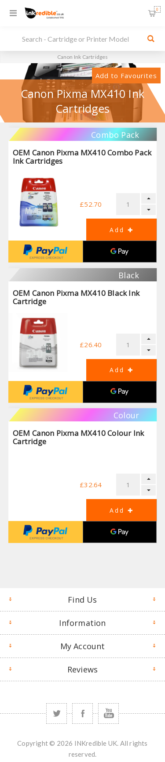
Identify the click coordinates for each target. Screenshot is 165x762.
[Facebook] (82, 713)
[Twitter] (56, 713)
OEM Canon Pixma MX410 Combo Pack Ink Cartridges (82, 156)
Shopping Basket (157, 9)
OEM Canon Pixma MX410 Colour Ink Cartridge (78, 437)
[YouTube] (108, 713)
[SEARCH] (80, 38)
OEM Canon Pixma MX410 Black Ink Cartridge (76, 297)
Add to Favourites (126, 75)
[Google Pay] (120, 251)
